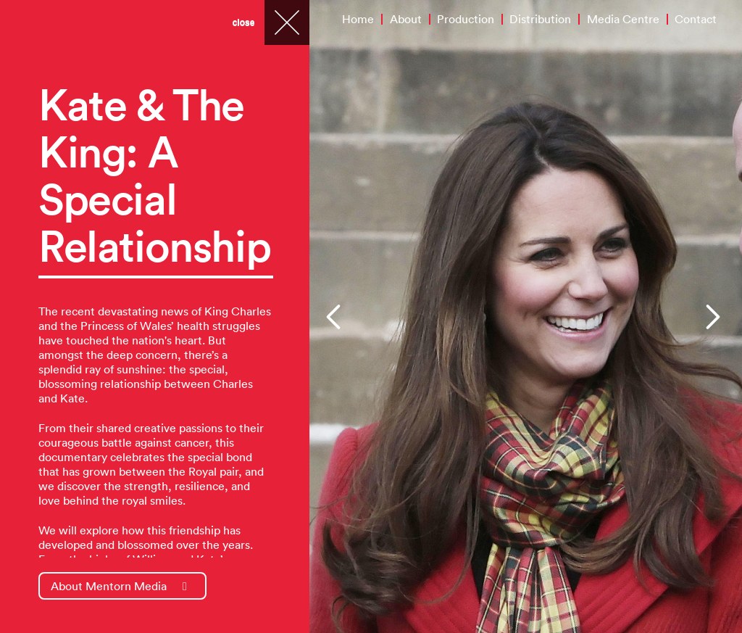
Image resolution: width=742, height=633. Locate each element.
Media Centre (623, 19)
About (406, 19)
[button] (335, 316)
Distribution (540, 19)
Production (465, 19)
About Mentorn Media (119, 586)
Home (358, 19)
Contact (696, 19)
